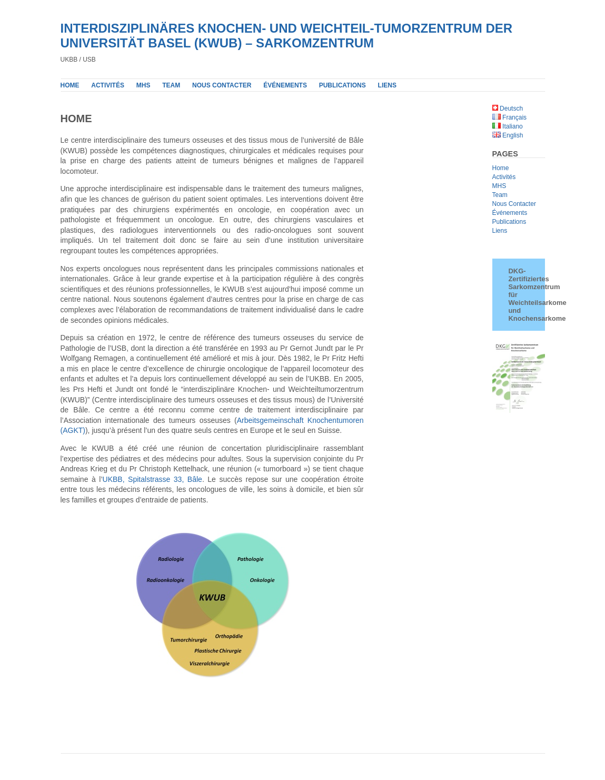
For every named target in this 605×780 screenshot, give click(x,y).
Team (171, 85)
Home (70, 85)
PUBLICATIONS (342, 85)
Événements (285, 85)
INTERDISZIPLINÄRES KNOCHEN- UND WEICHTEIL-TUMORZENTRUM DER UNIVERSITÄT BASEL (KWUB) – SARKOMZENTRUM (287, 35)
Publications (509, 221)
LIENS (387, 85)
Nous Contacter (514, 204)
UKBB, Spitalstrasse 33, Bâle (152, 479)
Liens (500, 230)
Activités (107, 85)
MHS (143, 85)
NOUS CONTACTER (221, 85)
